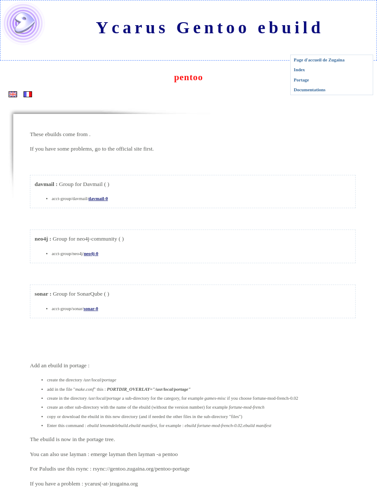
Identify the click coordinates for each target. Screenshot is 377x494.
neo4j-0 (91, 253)
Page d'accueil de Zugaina (319, 60)
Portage (301, 80)
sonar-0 (91, 308)
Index (299, 69)
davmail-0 (98, 198)
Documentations (309, 89)
